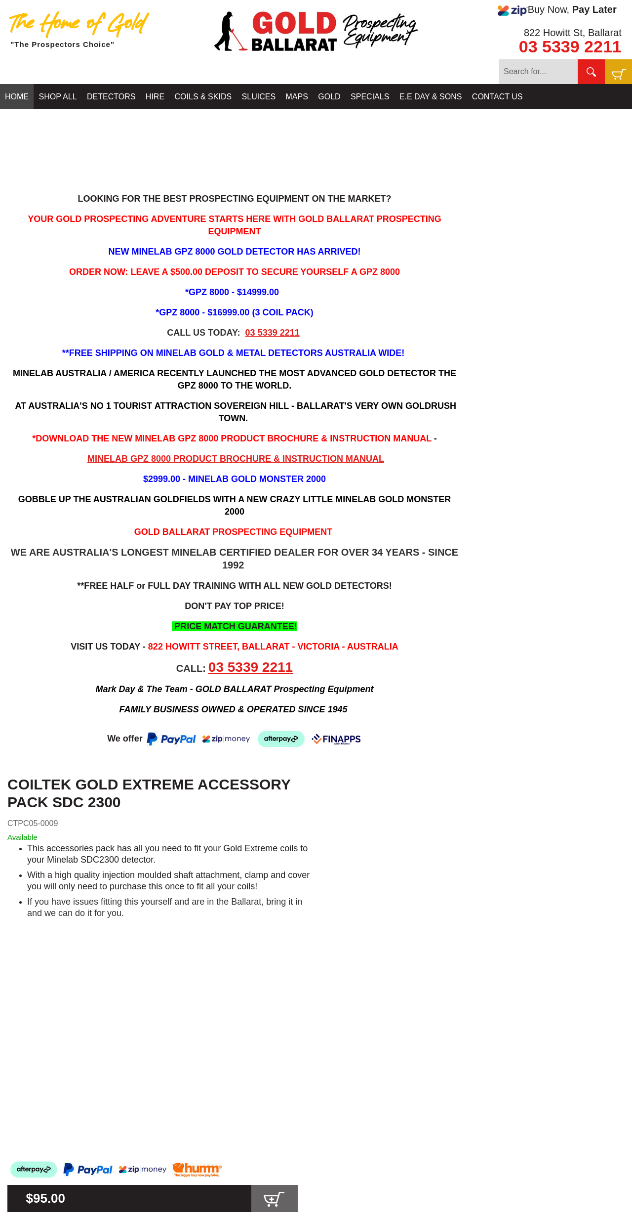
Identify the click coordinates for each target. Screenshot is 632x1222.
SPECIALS (370, 96)
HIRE (155, 96)
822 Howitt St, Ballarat (573, 32)
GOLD (329, 96)
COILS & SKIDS (203, 96)
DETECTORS (111, 96)
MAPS (297, 96)
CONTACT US (497, 96)
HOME (17, 96)
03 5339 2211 (570, 46)
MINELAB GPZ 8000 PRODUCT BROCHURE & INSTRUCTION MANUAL (235, 459)
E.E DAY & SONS (430, 96)
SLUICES (259, 96)
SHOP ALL (58, 96)
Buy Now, (557, 10)
